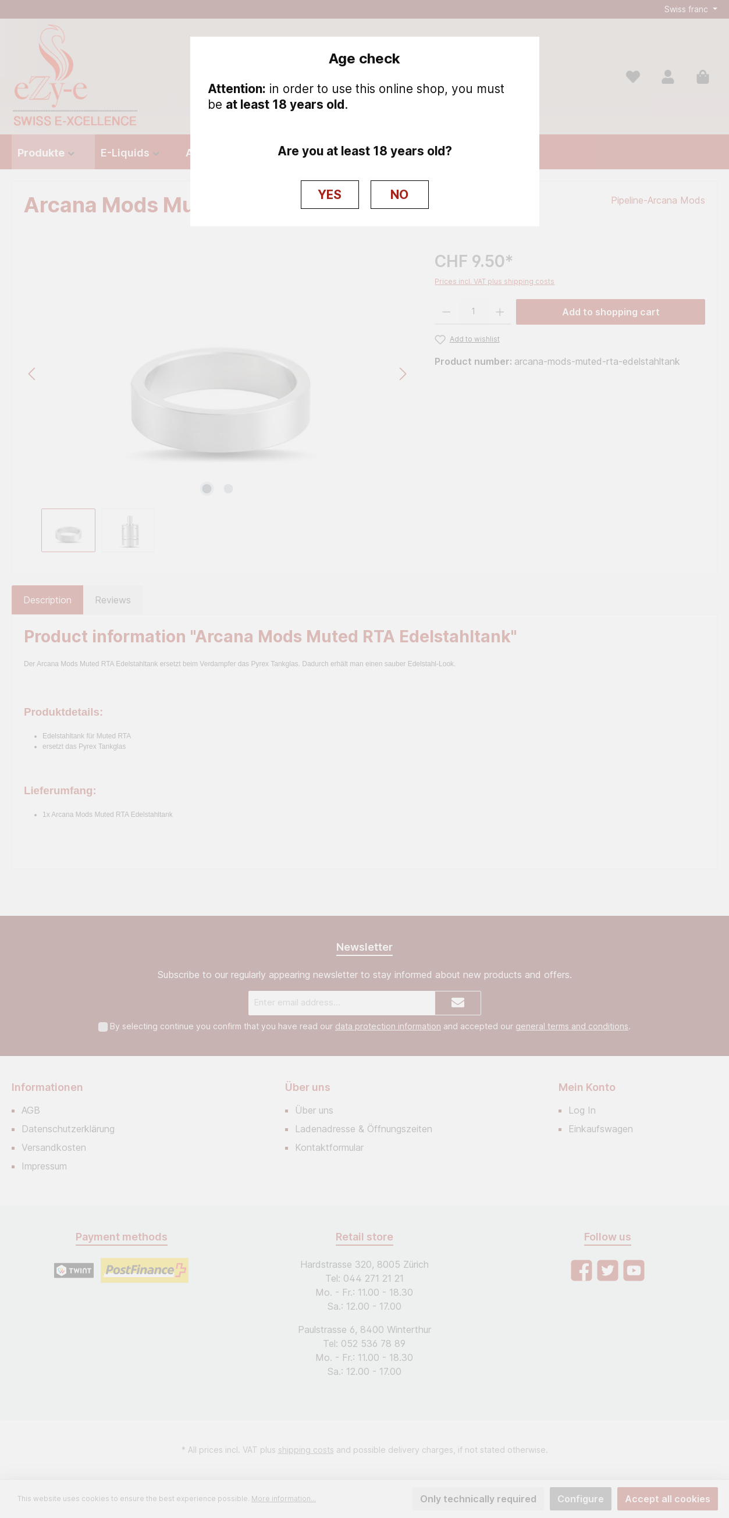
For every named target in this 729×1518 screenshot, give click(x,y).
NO (399, 194)
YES (330, 194)
